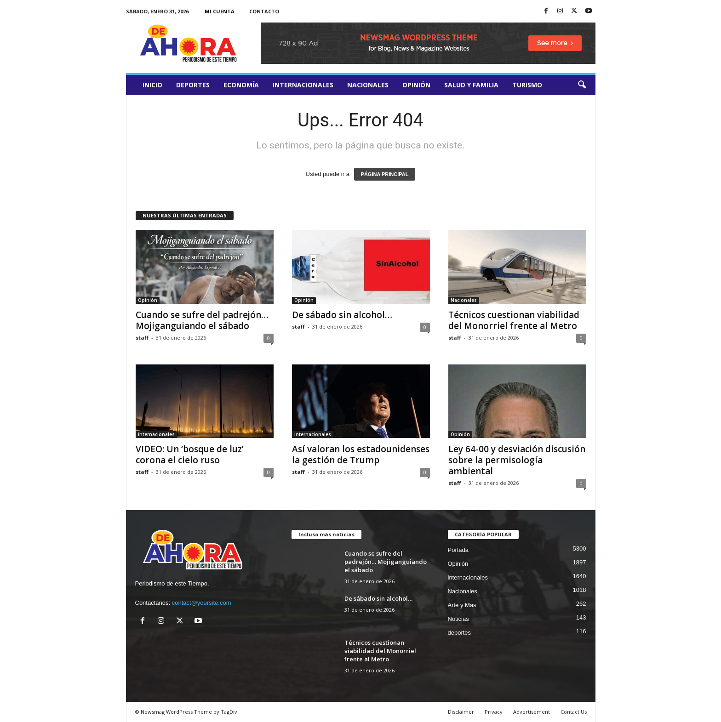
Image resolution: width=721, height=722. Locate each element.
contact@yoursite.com (201, 602)
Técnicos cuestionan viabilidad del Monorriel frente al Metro (513, 320)
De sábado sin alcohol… (342, 315)
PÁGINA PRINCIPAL (385, 174)
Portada (458, 549)
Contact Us (574, 711)
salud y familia (471, 84)
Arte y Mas (462, 605)
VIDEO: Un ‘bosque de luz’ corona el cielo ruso (190, 454)
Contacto (264, 11)
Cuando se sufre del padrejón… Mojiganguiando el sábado (202, 320)
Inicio (152, 84)
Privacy (494, 711)
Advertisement (531, 711)
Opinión (416, 84)
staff (142, 337)
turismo (527, 84)
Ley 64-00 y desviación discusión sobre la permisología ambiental (516, 460)
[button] (582, 85)
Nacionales (368, 84)
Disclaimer (461, 711)
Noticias (458, 618)
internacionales (303, 84)
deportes (193, 84)
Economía (241, 84)
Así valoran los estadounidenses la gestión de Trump (360, 454)
